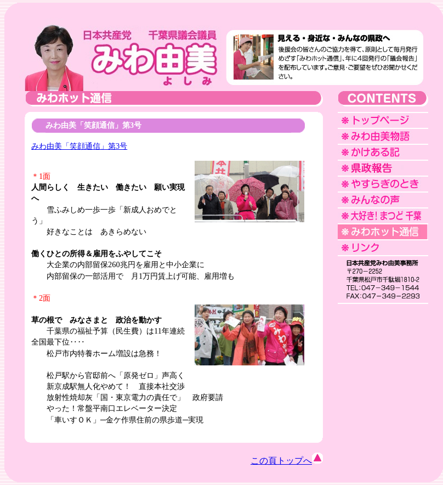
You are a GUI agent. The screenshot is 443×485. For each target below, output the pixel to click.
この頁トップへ (287, 460)
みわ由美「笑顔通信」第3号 (79, 146)
